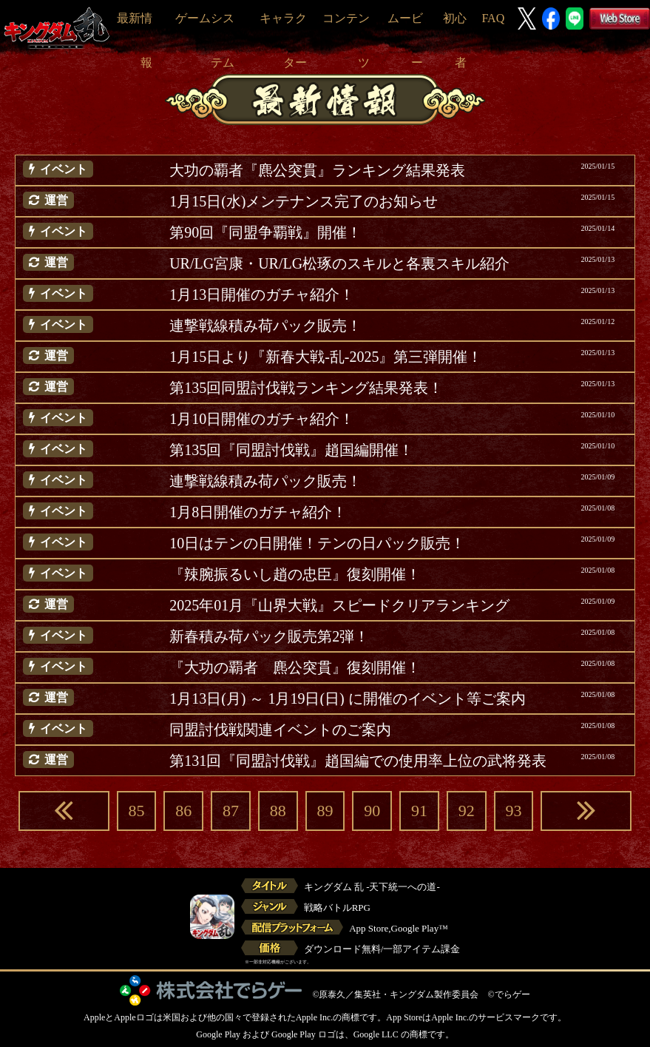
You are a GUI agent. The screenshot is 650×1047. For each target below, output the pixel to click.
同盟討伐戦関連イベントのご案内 (280, 729)
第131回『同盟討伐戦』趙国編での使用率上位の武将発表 (357, 760)
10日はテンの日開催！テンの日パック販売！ (317, 543)
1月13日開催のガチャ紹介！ (261, 294)
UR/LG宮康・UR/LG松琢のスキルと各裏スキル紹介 (339, 263)
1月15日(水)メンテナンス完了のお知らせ (303, 201)
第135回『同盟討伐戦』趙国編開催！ (291, 449)
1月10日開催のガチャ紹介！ (261, 418)
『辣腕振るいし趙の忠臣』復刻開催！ (295, 574)
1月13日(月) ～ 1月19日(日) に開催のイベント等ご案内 (347, 698)
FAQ (492, 18)
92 (466, 810)
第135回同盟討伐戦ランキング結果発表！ (306, 387)
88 (278, 810)
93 (513, 810)
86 (183, 810)
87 (231, 810)
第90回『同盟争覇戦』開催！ (265, 232)
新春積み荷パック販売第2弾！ (269, 636)
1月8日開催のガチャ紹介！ (258, 512)
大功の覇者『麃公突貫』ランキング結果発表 (317, 170)
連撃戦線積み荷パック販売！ (265, 325)
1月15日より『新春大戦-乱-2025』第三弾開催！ (325, 356)
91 (419, 810)
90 (372, 810)
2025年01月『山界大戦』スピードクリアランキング (339, 605)
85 (136, 810)
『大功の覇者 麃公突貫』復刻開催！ (295, 667)
